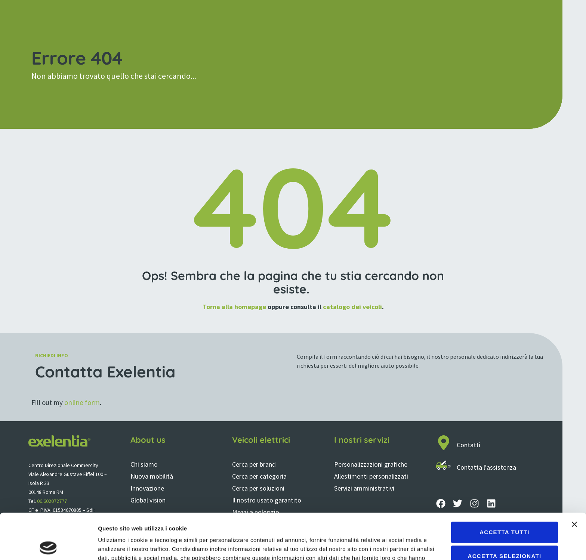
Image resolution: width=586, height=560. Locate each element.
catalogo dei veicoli (352, 306)
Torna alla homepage (234, 306)
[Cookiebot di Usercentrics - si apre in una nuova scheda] (48, 545)
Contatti (468, 445)
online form (82, 402)
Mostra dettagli (393, 545)
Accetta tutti (504, 486)
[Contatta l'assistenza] (443, 465)
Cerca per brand (254, 464)
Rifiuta (504, 534)
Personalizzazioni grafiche (370, 464)
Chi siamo (144, 464)
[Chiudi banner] (574, 478)
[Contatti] (443, 442)
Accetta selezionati (505, 510)
